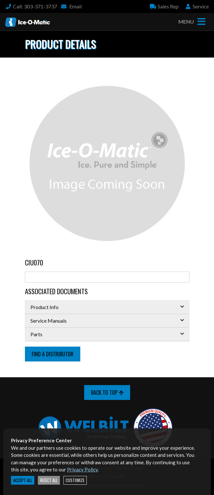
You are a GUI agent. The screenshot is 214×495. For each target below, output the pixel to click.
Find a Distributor (52, 354)
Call (31, 6)
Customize (75, 480)
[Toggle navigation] (201, 21)
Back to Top (107, 392)
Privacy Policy (82, 469)
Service (197, 6)
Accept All (22, 480)
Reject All (49, 480)
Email (71, 6)
